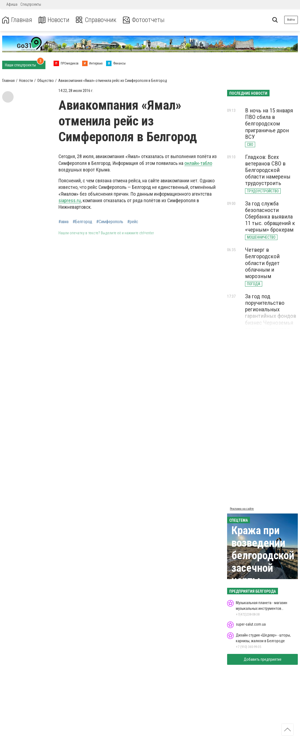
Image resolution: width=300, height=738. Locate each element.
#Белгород (82, 221)
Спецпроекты (30, 4)
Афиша (11, 4)
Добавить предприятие (263, 659)
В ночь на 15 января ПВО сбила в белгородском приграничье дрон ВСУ (269, 123)
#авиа (63, 221)
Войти (291, 19)
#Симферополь (109, 221)
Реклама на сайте (242, 509)
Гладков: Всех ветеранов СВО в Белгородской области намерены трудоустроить (267, 170)
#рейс (132, 221)
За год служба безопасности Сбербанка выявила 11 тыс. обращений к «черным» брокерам (270, 216)
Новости (54, 20)
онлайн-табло (198, 163)
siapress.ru (69, 200)
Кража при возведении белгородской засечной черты (262, 555)
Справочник (96, 20)
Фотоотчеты (144, 20)
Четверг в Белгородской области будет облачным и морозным (262, 263)
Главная (17, 20)
